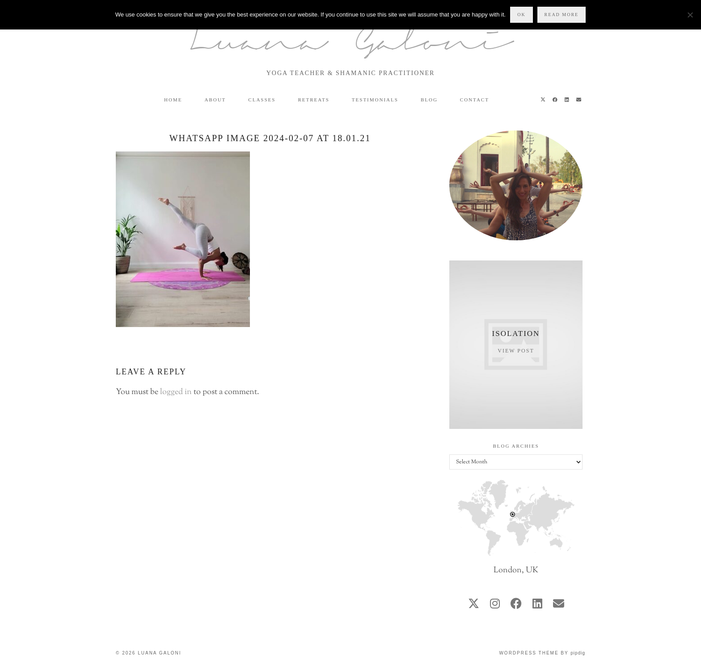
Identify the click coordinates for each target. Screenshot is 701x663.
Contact (474, 99)
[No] (689, 14)
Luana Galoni (351, 44)
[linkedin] (537, 605)
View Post (516, 351)
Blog (429, 99)
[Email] (579, 99)
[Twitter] (543, 99)
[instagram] (495, 605)
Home (173, 99)
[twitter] (473, 605)
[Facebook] (555, 99)
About (215, 99)
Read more (562, 14)
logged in (176, 392)
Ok (521, 14)
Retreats (313, 99)
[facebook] (516, 605)
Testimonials (375, 99)
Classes (261, 99)
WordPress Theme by (542, 652)
